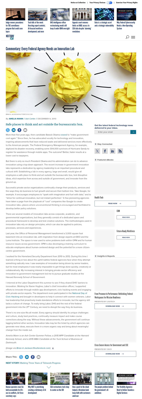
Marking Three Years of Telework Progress (40, 363)
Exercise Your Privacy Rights (127, 3)
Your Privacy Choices (101, 3)
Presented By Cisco (103, 349)
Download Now (115, 306)
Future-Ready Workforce (126, 231)
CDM (118, 211)
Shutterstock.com (41, 348)
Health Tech (99, 197)
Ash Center (30, 118)
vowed (63, 134)
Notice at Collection (78, 3)
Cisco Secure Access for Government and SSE (111, 345)
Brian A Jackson (24, 348)
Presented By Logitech (105, 301)
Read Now (115, 203)
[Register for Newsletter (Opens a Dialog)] (133, 132)
